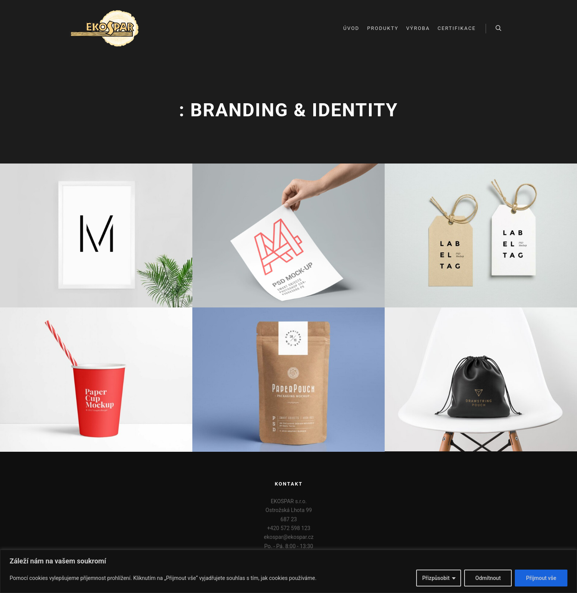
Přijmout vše (541, 578)
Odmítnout (488, 578)
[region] (288, 571)
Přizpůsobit (436, 578)
